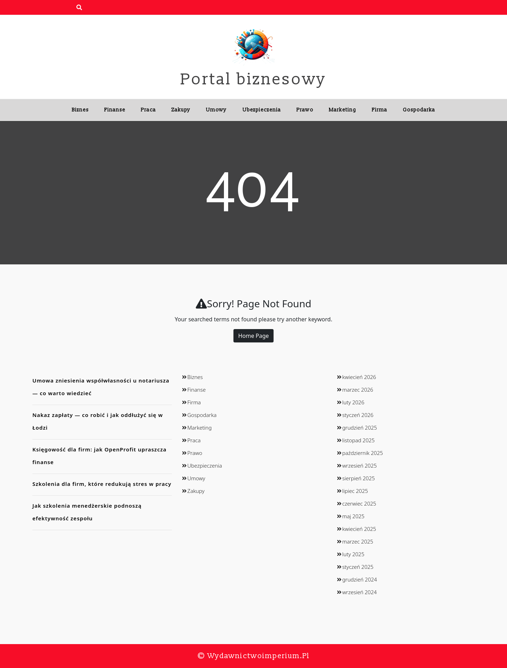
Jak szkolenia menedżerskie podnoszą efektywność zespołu (87, 512)
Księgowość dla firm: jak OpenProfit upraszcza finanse (99, 455)
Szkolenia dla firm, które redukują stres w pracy (101, 483)
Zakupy (180, 110)
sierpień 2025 (358, 478)
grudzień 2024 (359, 579)
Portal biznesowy (253, 79)
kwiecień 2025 (359, 528)
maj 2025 (353, 516)
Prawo (304, 110)
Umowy (216, 110)
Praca (148, 110)
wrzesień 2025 (359, 465)
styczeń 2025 (358, 566)
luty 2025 (353, 554)
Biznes (80, 110)
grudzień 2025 (359, 427)
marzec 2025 (357, 541)
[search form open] (79, 7)
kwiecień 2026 (359, 376)
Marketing (342, 110)
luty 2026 (353, 402)
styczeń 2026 (358, 414)
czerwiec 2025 (359, 503)
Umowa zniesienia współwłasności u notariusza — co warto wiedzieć (100, 387)
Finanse (114, 110)
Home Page (253, 336)
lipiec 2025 (355, 490)
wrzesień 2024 (359, 592)
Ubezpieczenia (262, 110)
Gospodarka (419, 110)
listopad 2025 (358, 440)
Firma (379, 110)
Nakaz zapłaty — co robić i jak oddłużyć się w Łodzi (97, 421)
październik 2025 (362, 452)
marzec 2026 (357, 389)
